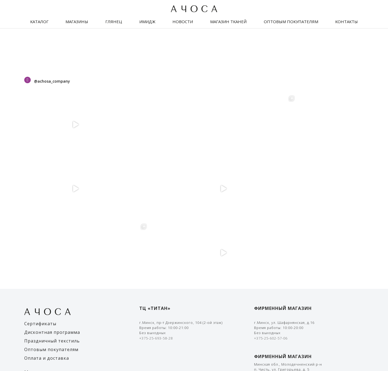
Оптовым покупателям (291, 21)
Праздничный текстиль (52, 213)
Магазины (76, 21)
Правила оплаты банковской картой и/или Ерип (299, 298)
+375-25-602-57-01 (270, 267)
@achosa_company (52, 81)
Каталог (39, 21)
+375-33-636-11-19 (270, 262)
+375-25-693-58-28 (156, 210)
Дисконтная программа (52, 204)
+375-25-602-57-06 (270, 210)
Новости (182, 21)
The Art (357, 352)
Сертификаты (40, 195)
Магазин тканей (228, 21)
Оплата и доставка (46, 230)
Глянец (113, 21)
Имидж (147, 21)
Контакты (346, 21)
